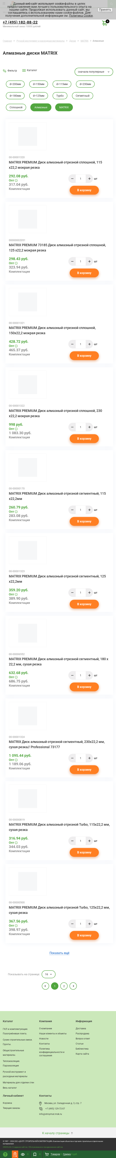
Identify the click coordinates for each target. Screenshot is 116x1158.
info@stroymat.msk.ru (50, 1114)
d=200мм (15, 84)
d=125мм (38, 95)
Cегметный (82, 95)
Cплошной (16, 107)
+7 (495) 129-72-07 (55, 1108)
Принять (105, 9)
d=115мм (62, 84)
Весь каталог (10, 1088)
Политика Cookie (81, 15)
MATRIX (64, 107)
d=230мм (85, 84)
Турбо (60, 95)
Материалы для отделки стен (18, 1082)
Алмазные (40, 107)
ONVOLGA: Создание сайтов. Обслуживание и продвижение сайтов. (33, 1147)
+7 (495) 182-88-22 (20, 22)
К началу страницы (58, 1133)
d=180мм (15, 95)
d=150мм (38, 84)
